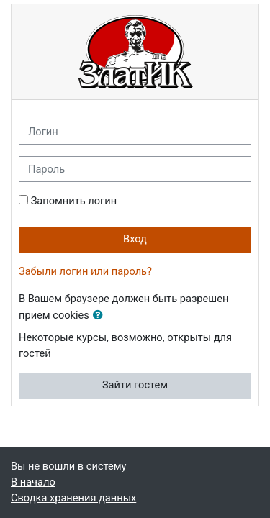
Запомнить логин (74, 200)
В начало (33, 482)
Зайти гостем (135, 384)
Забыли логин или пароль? (85, 271)
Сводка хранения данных (73, 497)
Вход (135, 238)
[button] (100, 315)
